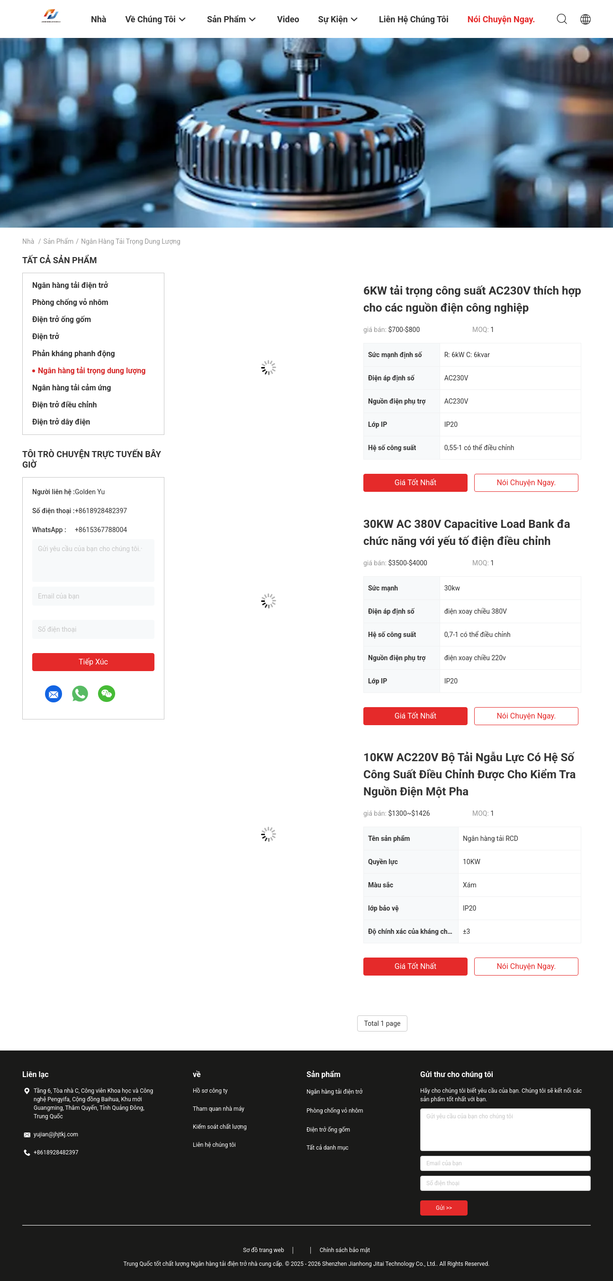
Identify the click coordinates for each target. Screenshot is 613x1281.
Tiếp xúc (93, 661)
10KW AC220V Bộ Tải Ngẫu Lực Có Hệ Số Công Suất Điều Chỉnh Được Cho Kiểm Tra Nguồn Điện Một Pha (469, 774)
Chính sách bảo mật (345, 1250)
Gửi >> (444, 1208)
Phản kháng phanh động (73, 353)
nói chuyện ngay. (526, 482)
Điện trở (45, 336)
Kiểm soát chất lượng (220, 1127)
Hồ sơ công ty (210, 1090)
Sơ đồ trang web (263, 1250)
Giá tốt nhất (415, 482)
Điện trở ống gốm (61, 319)
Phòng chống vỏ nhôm (70, 302)
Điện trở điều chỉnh (64, 404)
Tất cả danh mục (327, 1147)
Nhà (28, 241)
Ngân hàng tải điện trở (70, 285)
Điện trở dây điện (61, 421)
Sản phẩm (59, 241)
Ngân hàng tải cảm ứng (71, 387)
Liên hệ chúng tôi (214, 1145)
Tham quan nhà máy (218, 1109)
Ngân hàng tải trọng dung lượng (91, 370)
